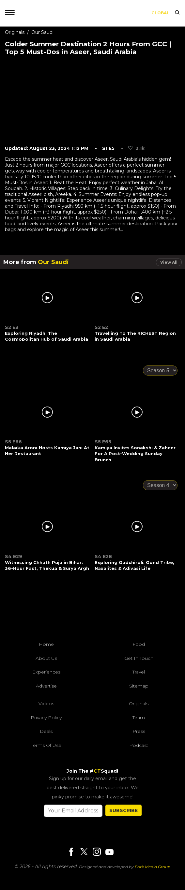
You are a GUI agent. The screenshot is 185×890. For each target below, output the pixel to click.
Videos (46, 703)
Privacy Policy (46, 717)
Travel (138, 672)
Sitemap (138, 686)
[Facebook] (71, 852)
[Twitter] (84, 852)
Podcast (138, 745)
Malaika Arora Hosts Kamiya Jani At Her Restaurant (47, 450)
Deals (46, 731)
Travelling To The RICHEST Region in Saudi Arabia (135, 336)
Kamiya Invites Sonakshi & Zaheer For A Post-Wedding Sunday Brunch (135, 453)
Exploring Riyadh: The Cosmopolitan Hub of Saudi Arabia (46, 336)
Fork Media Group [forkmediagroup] (152, 866)
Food (138, 644)
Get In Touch (138, 658)
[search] (177, 13)
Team (138, 717)
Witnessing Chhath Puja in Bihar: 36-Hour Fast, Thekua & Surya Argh (47, 565)
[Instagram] (96, 852)
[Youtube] (109, 852)
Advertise (46, 686)
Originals (14, 32)
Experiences (46, 672)
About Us (46, 658)
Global (160, 12)
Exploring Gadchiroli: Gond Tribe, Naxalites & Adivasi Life (134, 565)
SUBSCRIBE (123, 810)
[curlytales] (92, 610)
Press (138, 731)
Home (46, 644)
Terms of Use (46, 745)
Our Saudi (42, 32)
